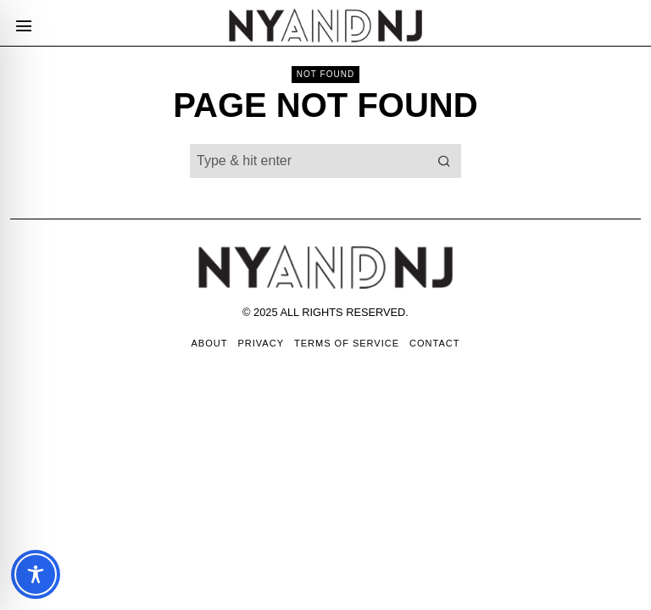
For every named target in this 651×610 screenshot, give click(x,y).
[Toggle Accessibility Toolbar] (35, 574)
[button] (444, 161)
